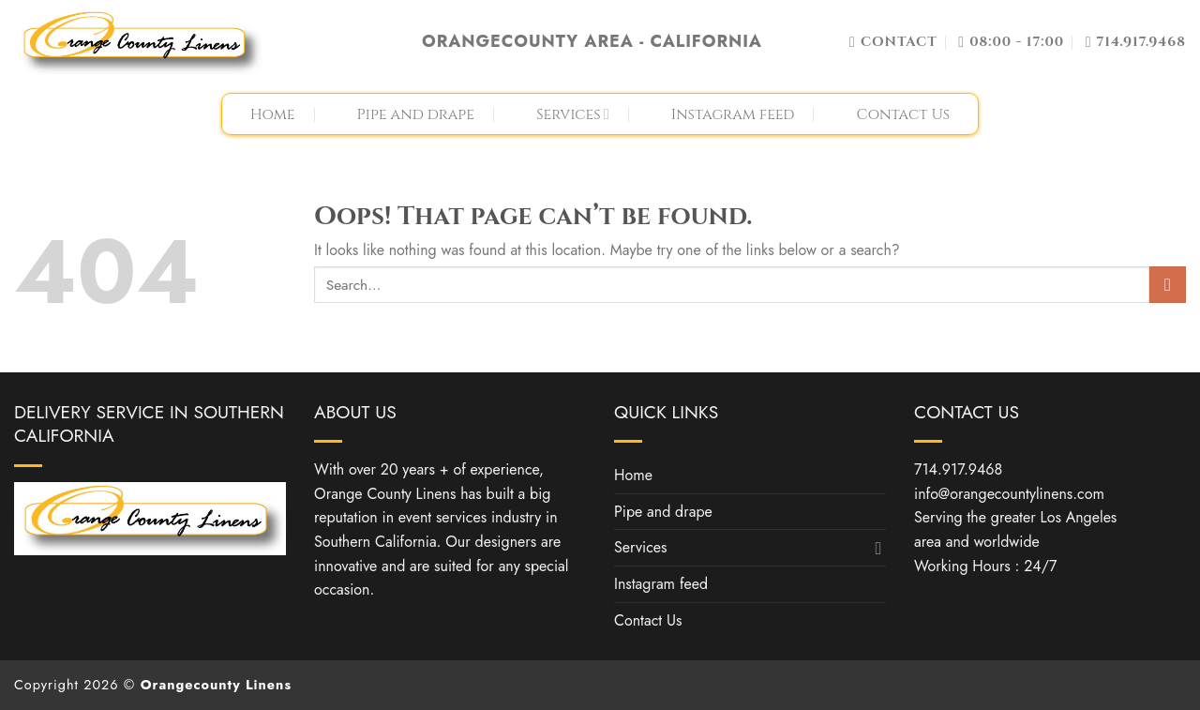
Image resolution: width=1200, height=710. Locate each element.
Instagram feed (733, 114)
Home (272, 114)
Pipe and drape (415, 114)
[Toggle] (878, 547)
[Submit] (1167, 284)
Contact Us (903, 114)
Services (572, 114)
